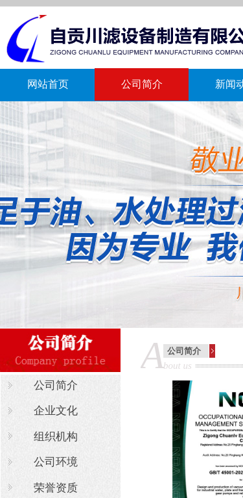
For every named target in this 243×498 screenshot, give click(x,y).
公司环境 (56, 462)
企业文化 (56, 411)
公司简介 (142, 84)
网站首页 (48, 84)
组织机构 (56, 436)
